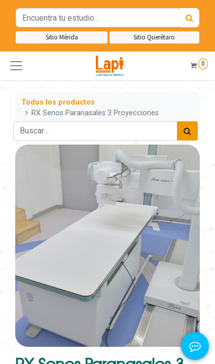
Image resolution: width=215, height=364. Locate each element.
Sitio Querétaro (154, 37)
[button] (16, 66)
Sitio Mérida (62, 37)
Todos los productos (58, 102)
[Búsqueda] (189, 17)
